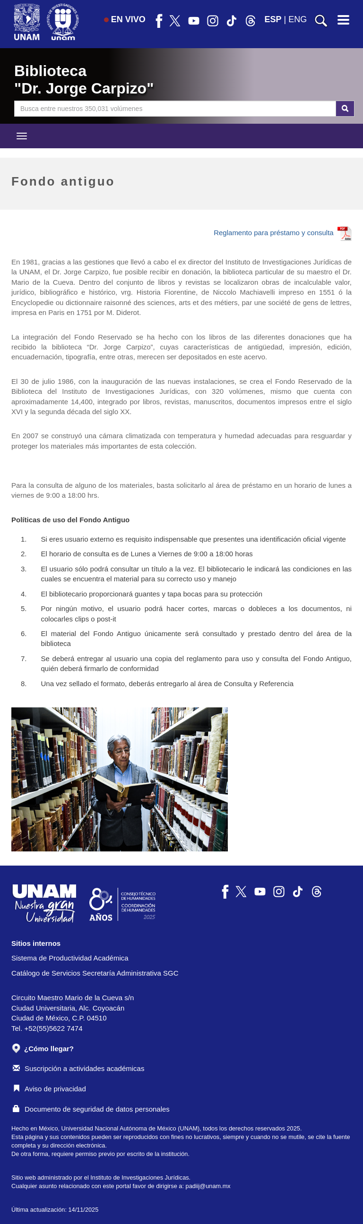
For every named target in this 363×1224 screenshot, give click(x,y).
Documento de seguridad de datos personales (91, 1109)
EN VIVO (125, 19)
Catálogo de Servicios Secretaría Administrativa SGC (95, 973)
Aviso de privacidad (49, 1089)
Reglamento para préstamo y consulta (283, 233)
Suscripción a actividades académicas (78, 1068)
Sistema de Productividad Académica (70, 958)
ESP (273, 19)
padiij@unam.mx (208, 1186)
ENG (297, 19)
